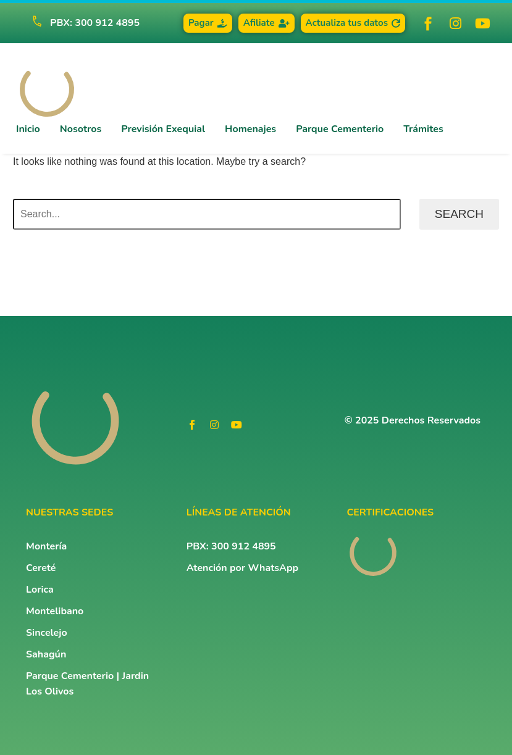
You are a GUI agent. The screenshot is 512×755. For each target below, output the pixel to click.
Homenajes (250, 129)
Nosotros (80, 129)
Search (459, 213)
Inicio (28, 129)
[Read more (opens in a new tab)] (80, 23)
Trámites (423, 129)
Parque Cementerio (340, 129)
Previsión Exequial (163, 129)
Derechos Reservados (431, 420)
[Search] (207, 214)
